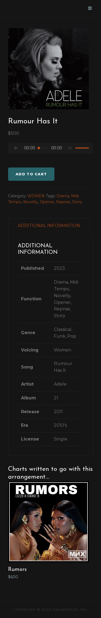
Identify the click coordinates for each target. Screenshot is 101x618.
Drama (63, 195)
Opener (47, 201)
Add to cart (31, 174)
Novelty (30, 201)
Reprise (63, 201)
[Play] (16, 148)
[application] (50, 149)
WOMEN (36, 195)
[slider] (43, 148)
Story (77, 201)
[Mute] (70, 148)
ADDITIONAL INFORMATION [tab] (49, 225)
